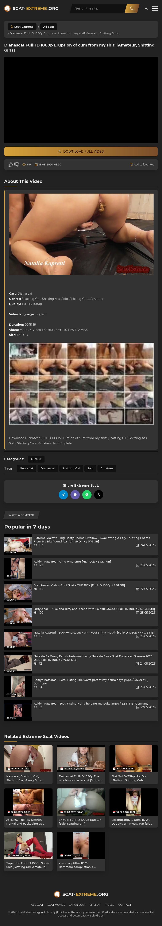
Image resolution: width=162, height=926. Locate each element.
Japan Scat (77, 904)
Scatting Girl (71, 468)
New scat (26, 468)
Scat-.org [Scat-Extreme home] (35, 8)
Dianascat (47, 468)
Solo (90, 468)
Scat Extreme (24, 26)
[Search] (132, 8)
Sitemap (95, 904)
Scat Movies (56, 904)
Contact (124, 904)
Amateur (106, 468)
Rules (109, 904)
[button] (146, 9)
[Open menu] (155, 8)
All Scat (48, 26)
